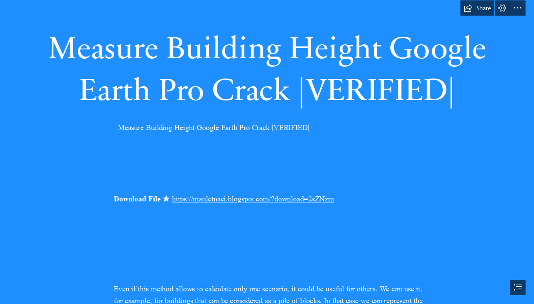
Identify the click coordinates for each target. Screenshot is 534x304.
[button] (477, 8)
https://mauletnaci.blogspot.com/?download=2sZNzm (253, 199)
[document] (267, 152)
